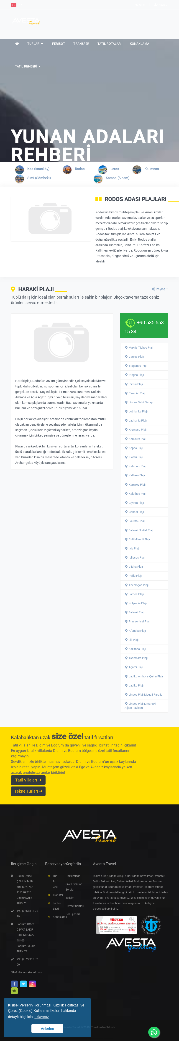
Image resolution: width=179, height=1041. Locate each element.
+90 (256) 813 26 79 (27, 913)
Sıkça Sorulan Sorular (74, 887)
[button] (16, 4)
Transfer (56, 895)
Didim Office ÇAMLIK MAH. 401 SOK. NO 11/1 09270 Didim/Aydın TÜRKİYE (25, 889)
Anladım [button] (47, 1028)
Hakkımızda (73, 876)
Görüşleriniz (73, 914)
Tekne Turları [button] (28, 791)
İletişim (70, 897)
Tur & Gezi (55, 881)
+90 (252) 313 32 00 (27, 962)
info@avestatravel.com (28, 972)
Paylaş (158, 289)
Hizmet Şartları (75, 906)
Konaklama (56, 917)
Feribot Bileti (56, 906)
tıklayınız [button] (41, 1017)
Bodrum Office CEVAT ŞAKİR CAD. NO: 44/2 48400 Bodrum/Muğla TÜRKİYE (26, 938)
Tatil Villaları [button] (28, 780)
